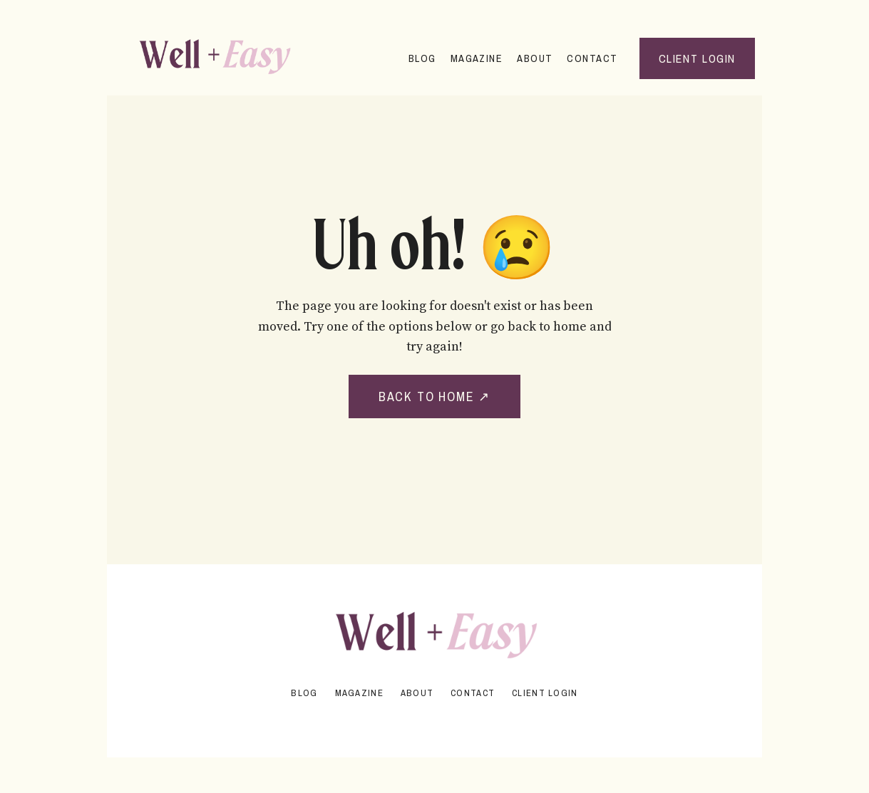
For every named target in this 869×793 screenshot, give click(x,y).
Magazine (477, 58)
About (534, 58)
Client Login (544, 693)
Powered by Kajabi (435, 721)
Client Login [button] (697, 58)
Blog (422, 58)
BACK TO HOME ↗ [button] (434, 396)
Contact (592, 58)
